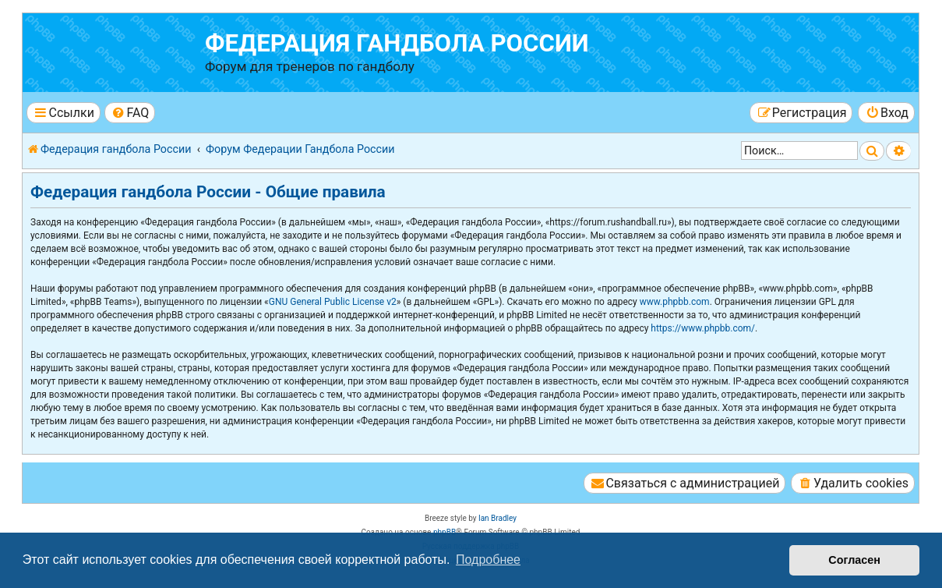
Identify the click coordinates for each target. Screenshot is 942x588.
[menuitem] (129, 112)
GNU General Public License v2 (333, 301)
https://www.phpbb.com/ (703, 328)
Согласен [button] (854, 560)
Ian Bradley (497, 518)
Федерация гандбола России (397, 43)
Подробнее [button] (488, 559)
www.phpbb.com (675, 301)
